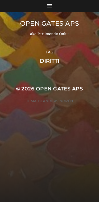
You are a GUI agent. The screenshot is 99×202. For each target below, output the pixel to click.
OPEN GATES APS (49, 23)
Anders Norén (58, 101)
